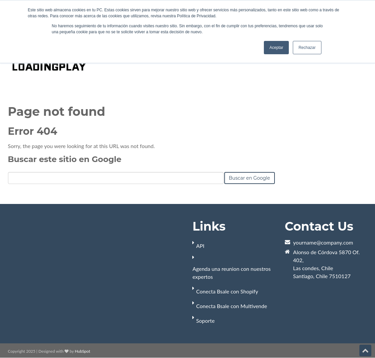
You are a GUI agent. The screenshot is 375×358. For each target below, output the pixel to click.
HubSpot (82, 351)
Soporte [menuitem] (205, 320)
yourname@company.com (323, 242)
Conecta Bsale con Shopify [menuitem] (227, 291)
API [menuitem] (200, 246)
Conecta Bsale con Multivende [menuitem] (231, 306)
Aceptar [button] (276, 47)
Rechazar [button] (306, 47)
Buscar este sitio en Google (64, 159)
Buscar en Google (249, 178)
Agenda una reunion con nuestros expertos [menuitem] (231, 273)
